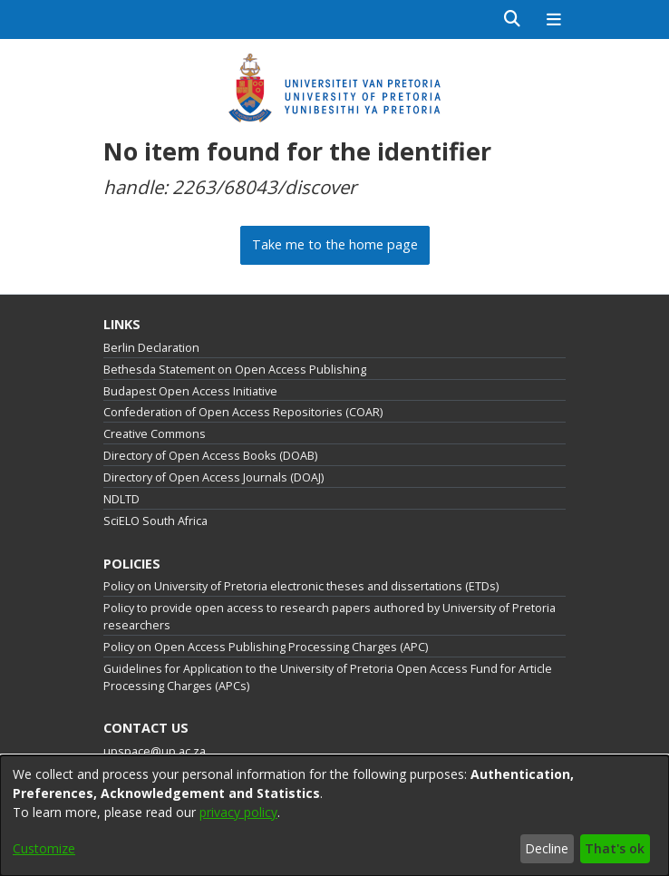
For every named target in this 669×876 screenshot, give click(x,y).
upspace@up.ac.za (154, 751)
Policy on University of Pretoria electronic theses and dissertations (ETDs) (301, 586)
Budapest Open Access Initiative (190, 391)
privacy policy (238, 812)
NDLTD (121, 499)
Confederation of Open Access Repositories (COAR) (243, 412)
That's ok (615, 848)
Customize (44, 848)
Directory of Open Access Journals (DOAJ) (213, 477)
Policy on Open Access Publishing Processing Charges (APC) (265, 647)
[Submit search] (512, 19)
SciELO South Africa (155, 521)
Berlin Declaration (151, 347)
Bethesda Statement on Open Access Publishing (234, 369)
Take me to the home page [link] (335, 244)
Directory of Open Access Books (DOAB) (210, 455)
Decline (546, 848)
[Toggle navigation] (553, 19)
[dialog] (334, 815)
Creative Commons (154, 434)
